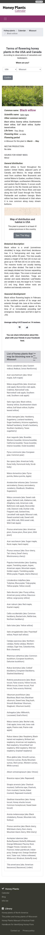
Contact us (15, 931)
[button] (5, 96)
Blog (4, 897)
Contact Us (39, 1)
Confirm (7, 77)
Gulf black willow (25, 124)
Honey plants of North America (15, 913)
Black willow (9, 122)
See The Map (23, 235)
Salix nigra (24, 115)
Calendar (5, 893)
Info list (5, 901)
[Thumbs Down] (19, 327)
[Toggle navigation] (5, 18)
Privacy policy (28, 931)
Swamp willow (22, 122)
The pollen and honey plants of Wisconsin (19, 916)
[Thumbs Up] (27, 327)
